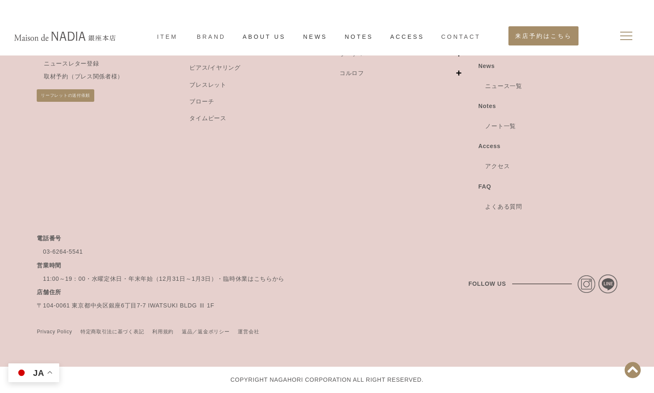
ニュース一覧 (503, 86)
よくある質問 (503, 206)
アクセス (497, 166)
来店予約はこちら (543, 36)
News (486, 66)
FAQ (484, 186)
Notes (487, 106)
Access (489, 146)
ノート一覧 (500, 126)
